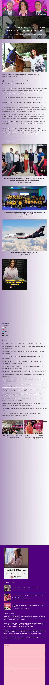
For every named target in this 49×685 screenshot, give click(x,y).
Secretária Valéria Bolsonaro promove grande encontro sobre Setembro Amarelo (21, 356)
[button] (46, 421)
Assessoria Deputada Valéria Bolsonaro (15, 81)
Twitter (4, 327)
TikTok (4, 333)
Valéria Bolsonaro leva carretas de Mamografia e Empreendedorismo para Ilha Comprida (23, 346)
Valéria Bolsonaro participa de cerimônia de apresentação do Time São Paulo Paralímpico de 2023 (24, 213)
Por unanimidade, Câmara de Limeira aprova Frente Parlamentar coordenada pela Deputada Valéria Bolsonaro (24, 179)
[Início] (2, 34)
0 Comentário (25, 588)
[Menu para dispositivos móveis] (46, 17)
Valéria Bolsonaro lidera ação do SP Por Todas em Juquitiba (16, 343)
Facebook (5, 323)
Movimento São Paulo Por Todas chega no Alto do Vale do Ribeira (18, 371)
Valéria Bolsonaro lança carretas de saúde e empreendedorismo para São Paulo (21, 374)
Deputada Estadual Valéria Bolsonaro (14, 83)
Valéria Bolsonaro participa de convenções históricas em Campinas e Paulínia (21, 408)
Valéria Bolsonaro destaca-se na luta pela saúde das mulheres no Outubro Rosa (21, 351)
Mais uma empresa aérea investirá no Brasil (24, 252)
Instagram (5, 325)
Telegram (5, 331)
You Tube (5, 329)
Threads (5, 335)
